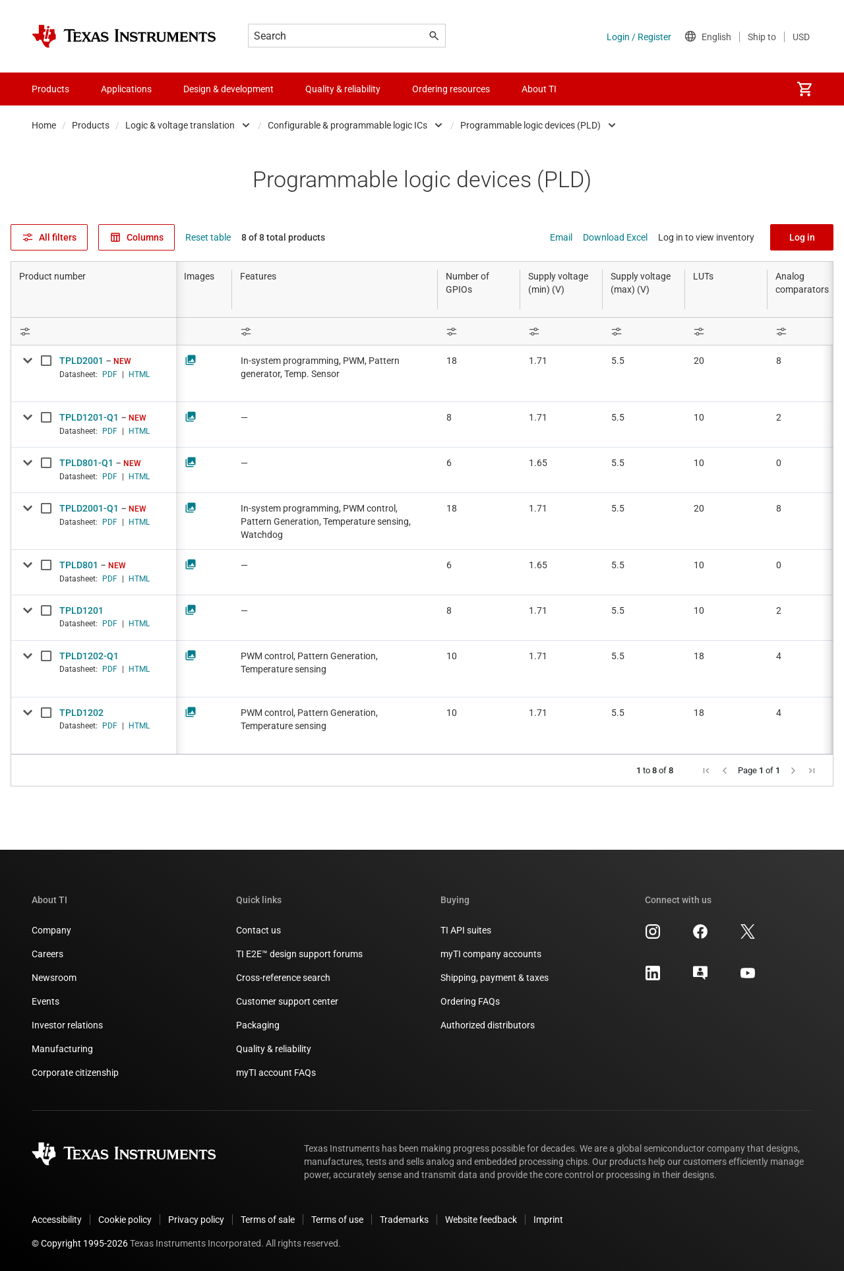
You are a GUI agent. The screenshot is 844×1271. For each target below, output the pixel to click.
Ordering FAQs (470, 1001)
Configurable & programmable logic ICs (347, 125)
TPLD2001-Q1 (89, 508)
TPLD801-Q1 (86, 463)
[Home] (124, 36)
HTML (139, 374)
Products (90, 125)
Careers (47, 954)
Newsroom (54, 977)
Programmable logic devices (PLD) (530, 125)
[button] (706, 770)
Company (51, 930)
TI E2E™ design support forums (299, 954)
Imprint (548, 1219)
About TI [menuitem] (539, 89)
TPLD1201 (81, 610)
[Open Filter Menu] (93, 331)
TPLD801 (78, 565)
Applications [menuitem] (126, 89)
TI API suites (465, 930)
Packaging (258, 1025)
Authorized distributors (487, 1025)
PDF (109, 374)
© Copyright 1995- (80, 1243)
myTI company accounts (490, 954)
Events (45, 1001)
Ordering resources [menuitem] (451, 89)
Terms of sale (268, 1219)
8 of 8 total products (283, 237)
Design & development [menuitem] (228, 89)
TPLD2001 (81, 360)
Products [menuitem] (50, 89)
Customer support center (287, 1001)
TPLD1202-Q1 (89, 656)
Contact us (258, 930)
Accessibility (57, 1219)
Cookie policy (125, 1219)
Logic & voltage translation (180, 125)
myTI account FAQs (276, 1072)
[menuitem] (804, 89)
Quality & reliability (273, 1049)
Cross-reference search (283, 977)
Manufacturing (62, 1049)
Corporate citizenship (75, 1072)
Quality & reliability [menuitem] (342, 89)
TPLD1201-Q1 (89, 417)
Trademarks (404, 1219)
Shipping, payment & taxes (494, 977)
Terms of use (337, 1219)
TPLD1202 (81, 712)
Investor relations (67, 1025)
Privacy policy (196, 1219)
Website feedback (481, 1219)
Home (44, 125)
